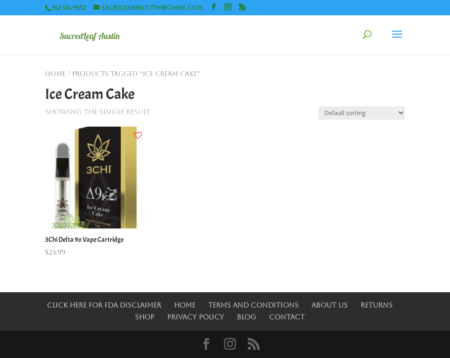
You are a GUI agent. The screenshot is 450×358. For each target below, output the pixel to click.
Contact (287, 317)
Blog (246, 317)
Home (55, 74)
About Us (330, 305)
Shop (144, 317)
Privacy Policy (195, 317)
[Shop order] (361, 113)
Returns (376, 305)
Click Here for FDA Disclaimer (104, 305)
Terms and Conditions (253, 305)
